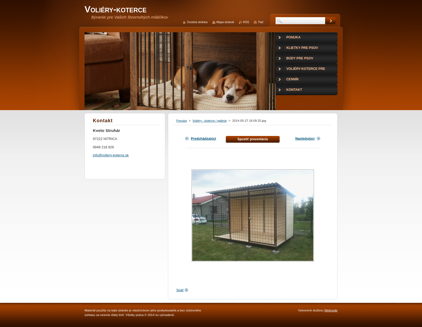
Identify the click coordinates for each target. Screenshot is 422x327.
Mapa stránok (225, 22)
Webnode (330, 310)
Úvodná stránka (197, 22)
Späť (180, 290)
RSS (246, 22)
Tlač (260, 22)
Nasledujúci (305, 138)
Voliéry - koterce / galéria (209, 120)
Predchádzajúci (203, 138)
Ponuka (181, 120)
